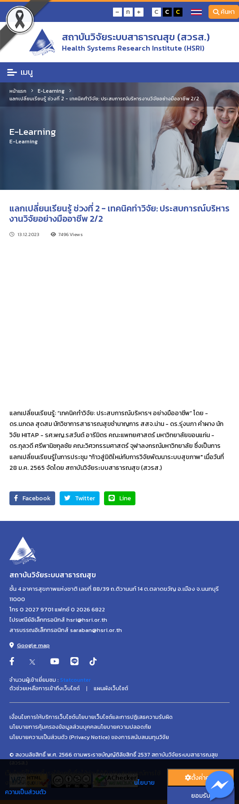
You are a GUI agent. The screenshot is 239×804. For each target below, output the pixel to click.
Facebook (32, 498)
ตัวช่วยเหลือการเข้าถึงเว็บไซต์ (44, 688)
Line (120, 498)
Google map (29, 645)
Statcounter (75, 680)
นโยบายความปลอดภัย (124, 727)
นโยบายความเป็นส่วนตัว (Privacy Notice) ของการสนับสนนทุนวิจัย (89, 737)
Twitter (79, 498)
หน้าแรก (17, 91)
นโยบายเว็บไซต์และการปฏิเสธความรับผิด (124, 717)
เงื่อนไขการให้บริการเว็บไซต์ (42, 717)
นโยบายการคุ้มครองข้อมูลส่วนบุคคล (53, 727)
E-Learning (51, 91)
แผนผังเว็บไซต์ (111, 688)
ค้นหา (224, 12)
